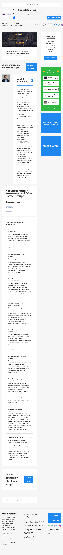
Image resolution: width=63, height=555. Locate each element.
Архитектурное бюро (39, 522)
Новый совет (51, 58)
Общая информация (7, 24)
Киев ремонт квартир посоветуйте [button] (15, 230)
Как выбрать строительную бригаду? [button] (17, 357)
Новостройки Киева (39, 526)
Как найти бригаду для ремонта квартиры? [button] (15, 304)
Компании (9, 211)
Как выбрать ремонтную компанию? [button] (16, 331)
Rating (6, 4)
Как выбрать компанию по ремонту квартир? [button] (16, 280)
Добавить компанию (55, 518)
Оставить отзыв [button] (54, 17)
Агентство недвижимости (17, 4)
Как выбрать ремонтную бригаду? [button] (16, 255)
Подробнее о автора (31, 67)
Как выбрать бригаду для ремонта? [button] (16, 380)
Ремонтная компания (38, 530)
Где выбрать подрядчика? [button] (16, 437)
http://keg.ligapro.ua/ (51, 13)
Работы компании (18, 24)
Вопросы (28, 24)
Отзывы (37, 24)
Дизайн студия (28, 525)
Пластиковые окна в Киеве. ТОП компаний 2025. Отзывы (28, 531)
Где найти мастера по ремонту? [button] (15, 410)
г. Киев (52, 534)
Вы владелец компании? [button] (52, 4)
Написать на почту (53, 530)
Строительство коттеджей (29, 537)
